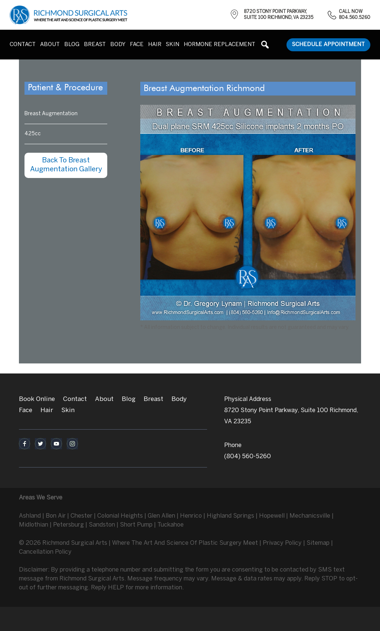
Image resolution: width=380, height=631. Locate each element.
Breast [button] (95, 44)
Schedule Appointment (328, 44)
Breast (153, 399)
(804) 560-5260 (247, 456)
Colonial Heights (120, 516)
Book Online (37, 399)
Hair (154, 44)
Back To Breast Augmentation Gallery (66, 165)
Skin (68, 410)
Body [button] (117, 44)
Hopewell (272, 516)
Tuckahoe (170, 525)
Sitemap (318, 543)
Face (25, 410)
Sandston (102, 525)
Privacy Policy (282, 543)
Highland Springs (230, 516)
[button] (265, 44)
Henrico (191, 516)
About (50, 44)
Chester (81, 516)
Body (179, 399)
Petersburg (68, 525)
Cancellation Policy (45, 552)
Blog (71, 44)
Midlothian (33, 525)
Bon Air (56, 516)
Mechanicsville (309, 516)
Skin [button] (172, 44)
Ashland (30, 516)
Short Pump (136, 525)
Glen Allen (161, 516)
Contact (23, 44)
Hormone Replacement (219, 44)
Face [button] (137, 44)
